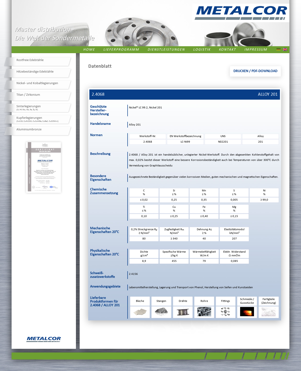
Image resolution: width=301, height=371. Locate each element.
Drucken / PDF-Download (255, 71)
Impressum (255, 50)
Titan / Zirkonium (28, 95)
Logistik (201, 50)
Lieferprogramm (121, 50)
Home (89, 50)
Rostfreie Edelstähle (30, 60)
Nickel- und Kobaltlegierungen (37, 83)
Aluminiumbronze (28, 129)
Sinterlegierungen (28, 108)
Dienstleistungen (166, 50)
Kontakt (227, 50)
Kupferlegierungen (37, 119)
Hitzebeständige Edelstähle (34, 72)
